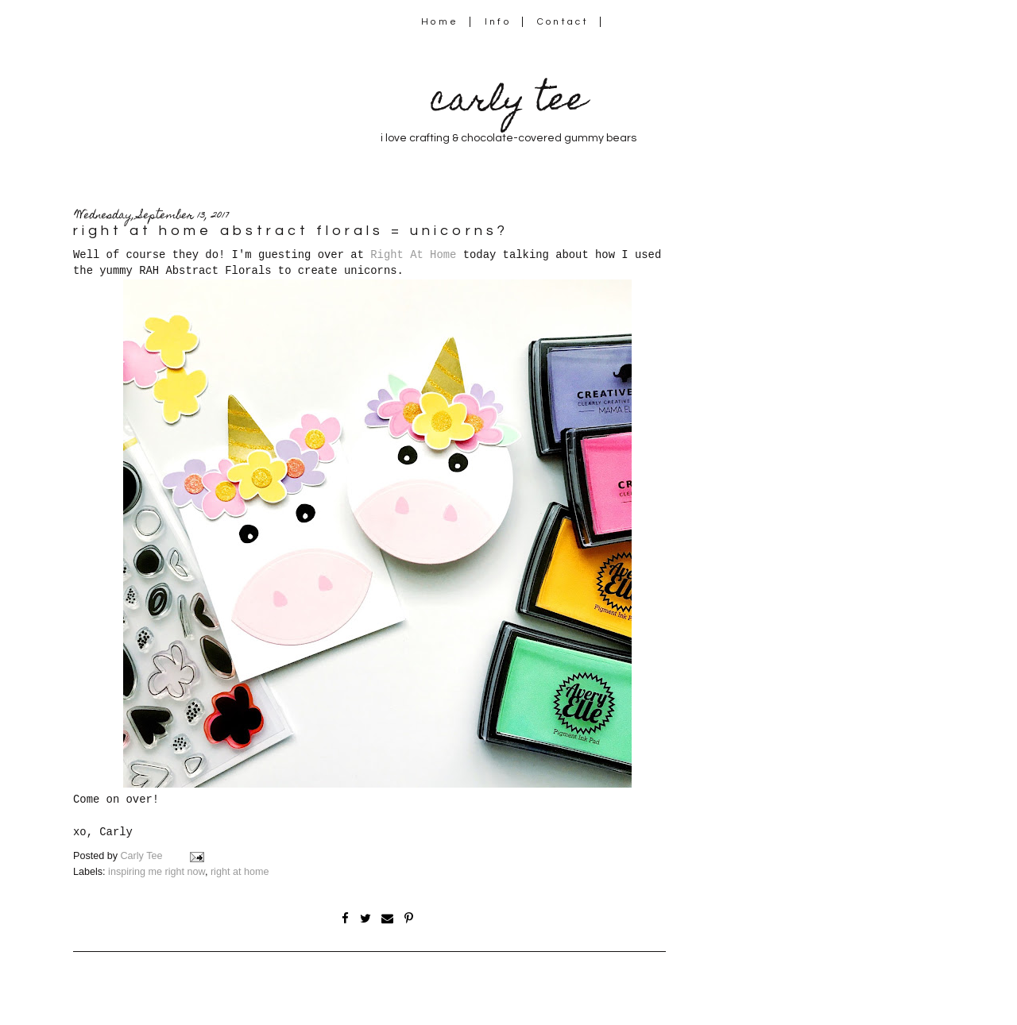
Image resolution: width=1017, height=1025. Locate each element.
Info (498, 22)
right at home (240, 871)
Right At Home (413, 255)
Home (439, 22)
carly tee (508, 103)
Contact (563, 22)
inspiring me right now (156, 871)
